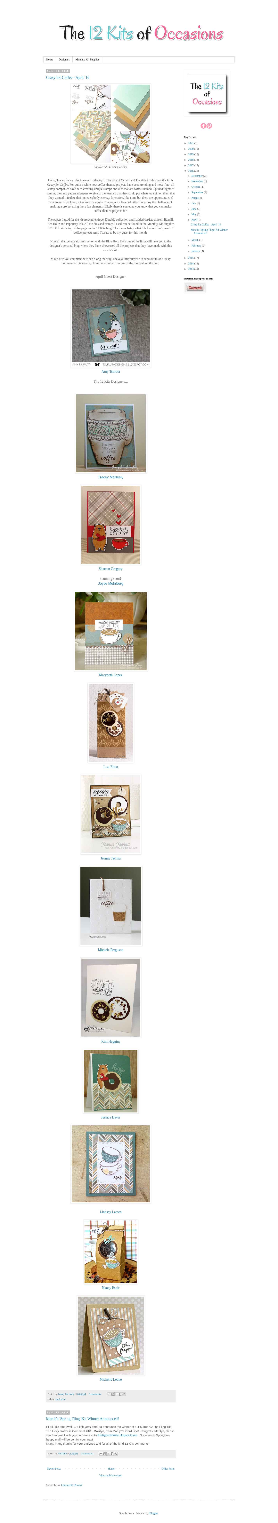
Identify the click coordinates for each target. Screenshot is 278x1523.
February (196, 245)
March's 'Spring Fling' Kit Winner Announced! (82, 1419)
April (194, 219)
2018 (191, 159)
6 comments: (95, 1394)
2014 (191, 263)
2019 (191, 154)
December (197, 175)
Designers (64, 59)
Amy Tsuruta (111, 371)
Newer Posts (54, 1468)
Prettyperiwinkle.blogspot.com (117, 1435)
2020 (191, 148)
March (195, 240)
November (197, 181)
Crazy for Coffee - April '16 (67, 77)
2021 (191, 143)
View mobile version (110, 1475)
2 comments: (87, 1453)
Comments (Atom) (71, 1485)
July (194, 203)
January (195, 251)
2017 (191, 165)
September (197, 192)
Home (49, 59)
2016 (191, 170)
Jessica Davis (110, 1117)
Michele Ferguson (110, 950)
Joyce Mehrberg (110, 583)
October (196, 186)
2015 (191, 257)
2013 (191, 269)
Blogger (153, 1513)
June (194, 209)
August (195, 197)
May (194, 214)
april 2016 (60, 1399)
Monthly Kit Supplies (87, 59)
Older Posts (168, 1468)
